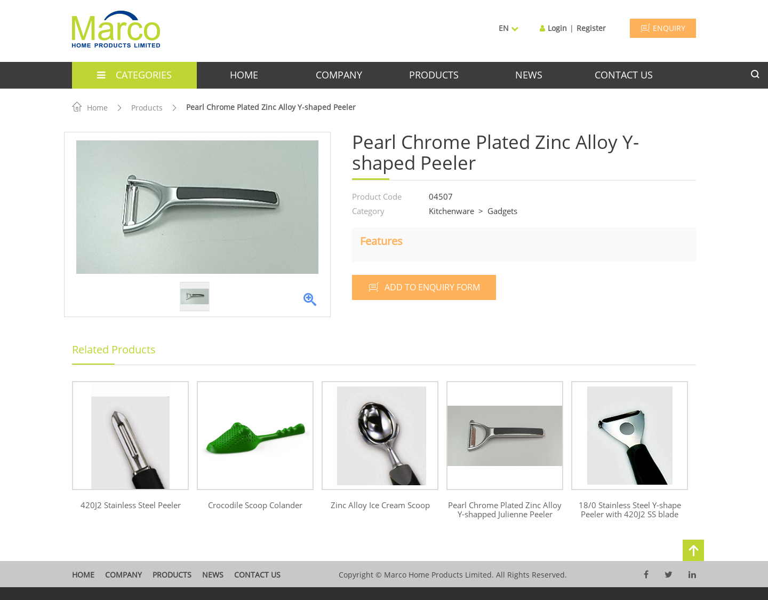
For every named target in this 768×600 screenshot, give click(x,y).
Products (147, 107)
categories (134, 74)
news (528, 74)
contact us (624, 74)
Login (557, 28)
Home (90, 107)
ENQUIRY (663, 28)
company (339, 74)
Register (591, 28)
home (244, 74)
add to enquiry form (424, 287)
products (434, 74)
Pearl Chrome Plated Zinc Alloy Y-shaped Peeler (271, 107)
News (212, 575)
